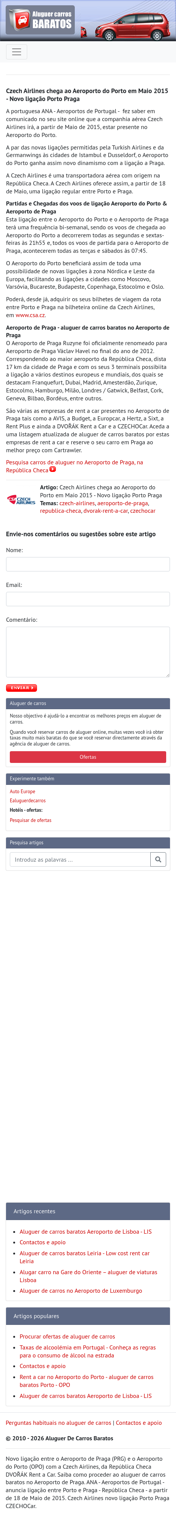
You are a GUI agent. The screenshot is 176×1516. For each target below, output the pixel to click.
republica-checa (60, 510)
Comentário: (22, 619)
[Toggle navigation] (16, 51)
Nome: (15, 550)
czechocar (143, 510)
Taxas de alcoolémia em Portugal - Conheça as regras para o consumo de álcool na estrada (88, 1351)
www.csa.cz (30, 315)
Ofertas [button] (88, 756)
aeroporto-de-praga (122, 503)
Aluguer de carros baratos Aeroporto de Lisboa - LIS (86, 1231)
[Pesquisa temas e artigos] (80, 859)
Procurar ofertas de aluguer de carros (67, 1336)
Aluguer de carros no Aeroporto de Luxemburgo (81, 1290)
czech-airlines (77, 503)
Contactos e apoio (43, 1242)
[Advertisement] (36, 990)
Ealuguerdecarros (28, 800)
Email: (14, 584)
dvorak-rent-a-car (105, 510)
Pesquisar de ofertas (30, 820)
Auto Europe (22, 791)
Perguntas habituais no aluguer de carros (58, 1422)
